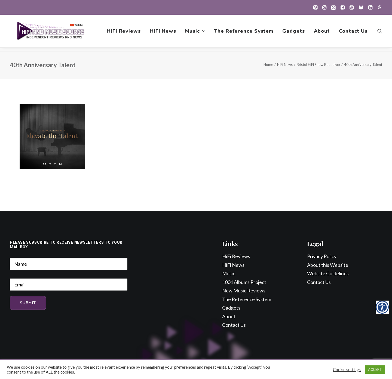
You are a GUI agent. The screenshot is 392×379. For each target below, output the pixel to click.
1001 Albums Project (244, 282)
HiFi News (163, 33)
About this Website (327, 265)
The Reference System (243, 33)
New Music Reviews (243, 291)
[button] (315, 7)
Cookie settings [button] (347, 369)
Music (195, 33)
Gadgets (293, 33)
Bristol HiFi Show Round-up (318, 65)
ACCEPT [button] (375, 369)
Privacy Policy (321, 256)
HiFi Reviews (124, 33)
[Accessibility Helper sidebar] (382, 307)
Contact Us (353, 33)
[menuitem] (315, 7)
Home (268, 65)
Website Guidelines (328, 274)
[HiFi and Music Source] (51, 33)
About (322, 33)
